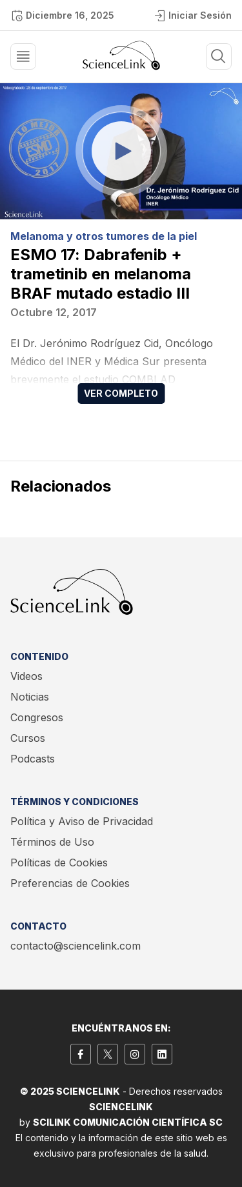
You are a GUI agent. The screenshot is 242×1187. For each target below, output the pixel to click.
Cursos (27, 738)
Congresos (36, 717)
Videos (26, 676)
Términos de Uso (52, 841)
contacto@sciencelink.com (75, 945)
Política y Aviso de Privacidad (81, 821)
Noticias (29, 696)
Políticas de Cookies (59, 862)
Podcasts (32, 758)
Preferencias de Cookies (70, 883)
